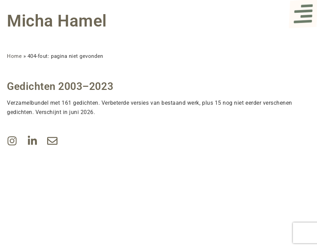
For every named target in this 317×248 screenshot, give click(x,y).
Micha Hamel (57, 21)
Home (14, 56)
